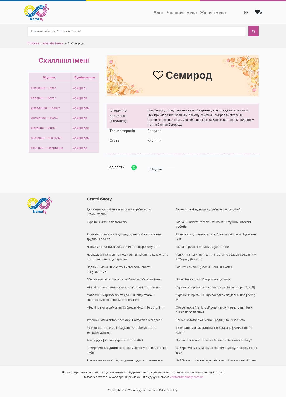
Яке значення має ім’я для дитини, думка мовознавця (125, 360)
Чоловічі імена (182, 12)
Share (171, 168)
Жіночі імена (213, 12)
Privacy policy (168, 390)
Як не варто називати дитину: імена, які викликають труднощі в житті (124, 236)
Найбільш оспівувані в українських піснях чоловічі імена (216, 360)
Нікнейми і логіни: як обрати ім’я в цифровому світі (123, 247)
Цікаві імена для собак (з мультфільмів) (203, 279)
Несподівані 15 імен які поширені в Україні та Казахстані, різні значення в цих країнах (127, 257)
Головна (33, 43)
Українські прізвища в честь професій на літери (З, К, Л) (215, 287)
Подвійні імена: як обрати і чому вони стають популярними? (119, 269)
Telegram (151, 167)
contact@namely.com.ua (186, 377)
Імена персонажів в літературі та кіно (202, 247)
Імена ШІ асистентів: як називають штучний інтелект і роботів (214, 224)
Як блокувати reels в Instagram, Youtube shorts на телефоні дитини (121, 330)
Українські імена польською (107, 222)
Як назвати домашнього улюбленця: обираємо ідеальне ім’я (216, 236)
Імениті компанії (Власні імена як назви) (204, 267)
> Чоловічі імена (51, 43)
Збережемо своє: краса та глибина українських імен (124, 279)
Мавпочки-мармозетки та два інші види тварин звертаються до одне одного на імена (120, 297)
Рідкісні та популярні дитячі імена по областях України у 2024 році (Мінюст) (216, 257)
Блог (158, 12)
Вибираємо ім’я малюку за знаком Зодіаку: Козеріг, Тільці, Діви (217, 350)
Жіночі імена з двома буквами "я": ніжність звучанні (124, 287)
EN (246, 12)
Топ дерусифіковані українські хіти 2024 (115, 340)
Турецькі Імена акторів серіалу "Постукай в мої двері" (124, 320)
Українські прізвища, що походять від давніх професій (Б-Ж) (217, 297)
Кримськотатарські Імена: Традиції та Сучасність (210, 320)
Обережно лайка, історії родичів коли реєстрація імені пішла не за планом (214, 309)
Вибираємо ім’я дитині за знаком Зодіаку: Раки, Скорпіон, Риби (127, 350)
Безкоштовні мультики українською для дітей (208, 209)
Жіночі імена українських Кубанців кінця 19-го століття (125, 307)
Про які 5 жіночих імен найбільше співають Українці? (214, 340)
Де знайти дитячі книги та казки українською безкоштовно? (119, 211)
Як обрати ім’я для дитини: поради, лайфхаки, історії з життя (214, 330)
